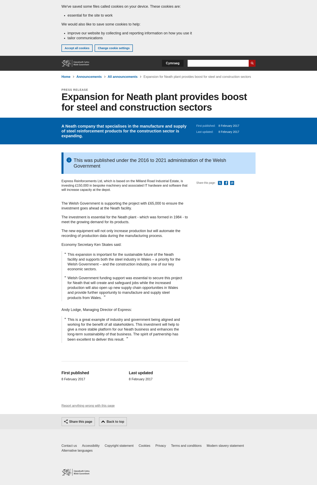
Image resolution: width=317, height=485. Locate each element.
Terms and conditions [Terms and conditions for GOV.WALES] (186, 445)
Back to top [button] (115, 421)
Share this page (80, 421)
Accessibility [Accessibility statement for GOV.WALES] (90, 445)
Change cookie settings (114, 48)
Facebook (226, 183)
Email (232, 183)
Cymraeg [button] (173, 63)
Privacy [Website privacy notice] (160, 445)
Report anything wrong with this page (88, 405)
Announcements (89, 76)
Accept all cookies (77, 48)
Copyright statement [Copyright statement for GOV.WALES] (119, 445)
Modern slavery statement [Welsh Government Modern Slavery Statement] (225, 445)
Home (65, 76)
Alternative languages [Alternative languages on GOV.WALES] (77, 450)
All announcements (123, 76)
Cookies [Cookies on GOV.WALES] (144, 445)
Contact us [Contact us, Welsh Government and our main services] (69, 445)
